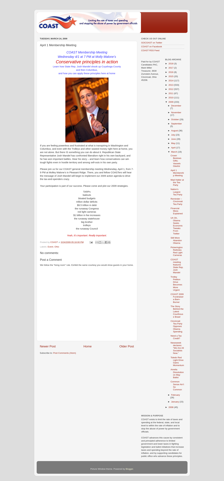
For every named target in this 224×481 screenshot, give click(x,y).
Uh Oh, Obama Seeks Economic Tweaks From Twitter (177, 226)
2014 (171, 80)
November (176, 112)
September (176, 123)
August (175, 130)
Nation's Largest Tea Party (176, 192)
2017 (171, 68)
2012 (171, 89)
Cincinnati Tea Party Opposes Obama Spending (176, 326)
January (175, 402)
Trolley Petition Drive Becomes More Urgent (176, 283)
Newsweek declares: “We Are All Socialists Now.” (177, 348)
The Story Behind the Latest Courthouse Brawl (177, 311)
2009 (171, 102)
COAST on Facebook (151, 46)
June (173, 139)
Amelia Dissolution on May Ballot (177, 373)
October (175, 119)
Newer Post (48, 346)
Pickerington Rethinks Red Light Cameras (177, 251)
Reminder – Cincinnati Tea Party (177, 201)
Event (50, 247)
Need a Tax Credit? (176, 337)
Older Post (126, 346)
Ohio (56, 247)
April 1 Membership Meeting (177, 173)
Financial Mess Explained (177, 211)
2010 (171, 97)
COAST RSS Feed (150, 50)
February (175, 395)
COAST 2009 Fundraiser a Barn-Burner (177, 298)
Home (88, 346)
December (176, 105)
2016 (171, 72)
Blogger (129, 469)
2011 (171, 93)
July (173, 135)
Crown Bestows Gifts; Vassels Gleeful (176, 160)
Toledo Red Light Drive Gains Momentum (177, 361)
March (174, 152)
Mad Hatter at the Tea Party (177, 182)
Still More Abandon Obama (176, 240)
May (173, 143)
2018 (171, 63)
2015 (171, 76)
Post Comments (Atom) (64, 353)
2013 (171, 85)
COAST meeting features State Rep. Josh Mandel (177, 266)
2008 (171, 407)
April (173, 147)
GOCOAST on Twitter (151, 42)
